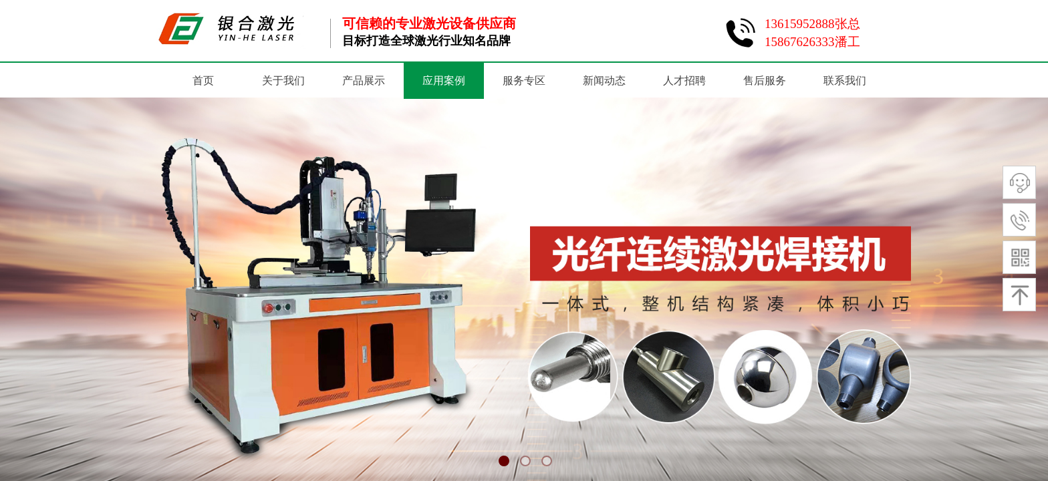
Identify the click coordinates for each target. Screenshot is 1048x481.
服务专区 (524, 80)
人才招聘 (684, 80)
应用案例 (443, 80)
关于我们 (283, 80)
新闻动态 (604, 80)
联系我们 (844, 80)
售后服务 (764, 80)
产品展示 (363, 80)
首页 (203, 80)
